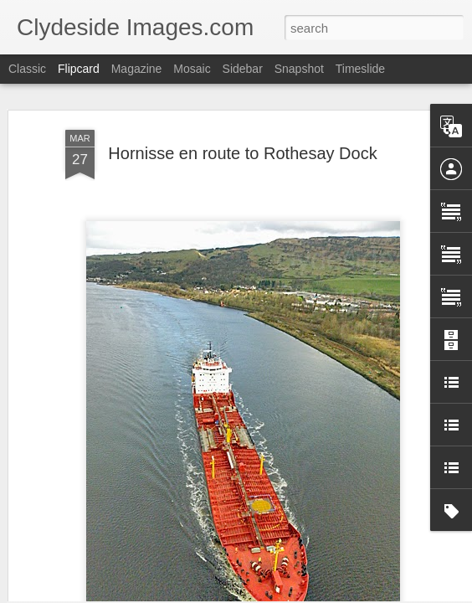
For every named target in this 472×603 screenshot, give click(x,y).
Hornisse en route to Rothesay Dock (242, 115)
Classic (27, 68)
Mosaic (191, 68)
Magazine (136, 68)
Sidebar (243, 68)
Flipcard (79, 68)
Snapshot (299, 68)
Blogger (288, 594)
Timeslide (360, 68)
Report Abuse (338, 594)
